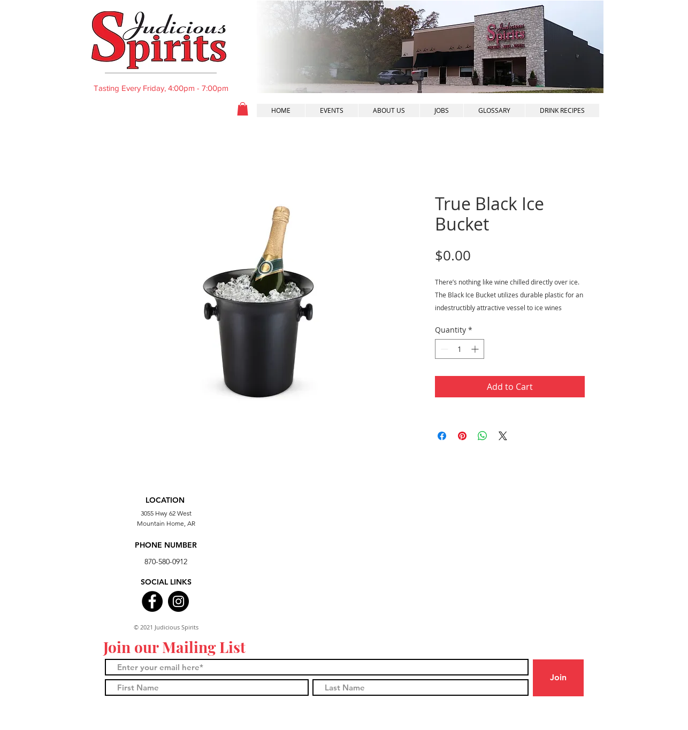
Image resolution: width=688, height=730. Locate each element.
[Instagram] (178, 601)
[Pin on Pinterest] (462, 435)
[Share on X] (502, 435)
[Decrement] (443, 349)
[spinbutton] (459, 349)
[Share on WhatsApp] (482, 435)
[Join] (558, 677)
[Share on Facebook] (441, 435)
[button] (242, 109)
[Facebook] (152, 601)
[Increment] (476, 349)
